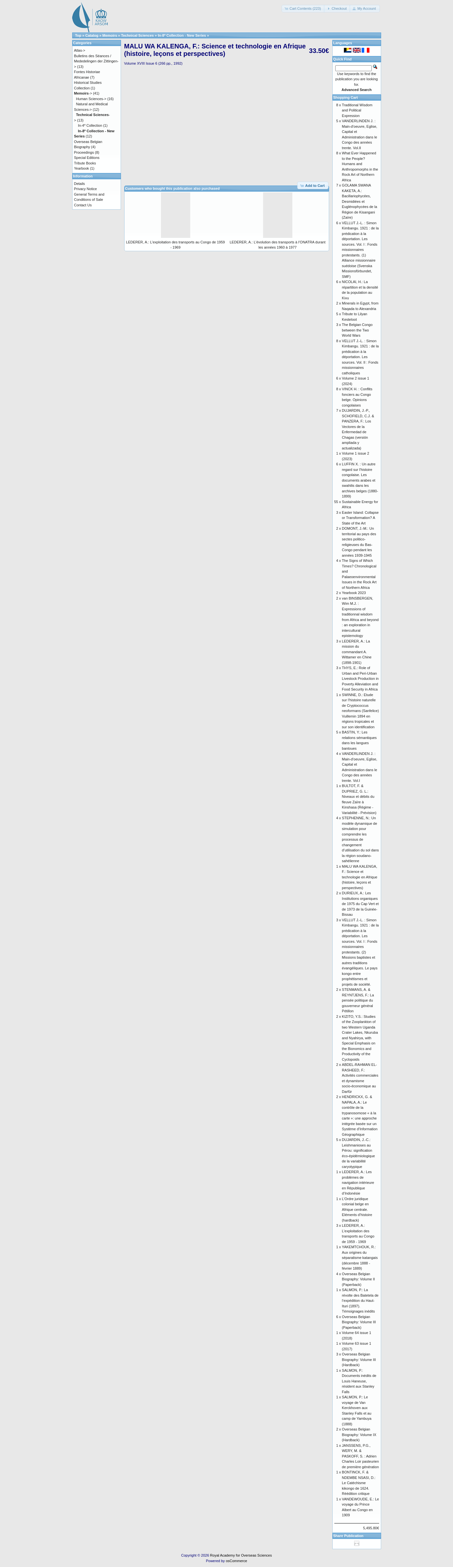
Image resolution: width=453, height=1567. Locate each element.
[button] (303, 8)
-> (83, 93)
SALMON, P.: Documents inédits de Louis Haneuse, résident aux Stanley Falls (359, 1381)
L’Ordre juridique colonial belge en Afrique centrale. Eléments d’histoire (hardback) (357, 1209)
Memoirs (109, 35)
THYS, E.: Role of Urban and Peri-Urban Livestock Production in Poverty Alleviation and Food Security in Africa (360, 678)
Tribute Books (85, 163)
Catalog (91, 35)
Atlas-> (80, 50)
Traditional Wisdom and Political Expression (357, 110)
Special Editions (87, 158)
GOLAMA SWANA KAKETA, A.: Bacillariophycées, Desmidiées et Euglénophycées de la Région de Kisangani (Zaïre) (359, 201)
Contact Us (83, 205)
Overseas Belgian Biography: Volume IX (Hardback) (359, 1434)
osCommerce (236, 1561)
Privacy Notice (85, 189)
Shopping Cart (345, 97)
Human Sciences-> (91, 99)
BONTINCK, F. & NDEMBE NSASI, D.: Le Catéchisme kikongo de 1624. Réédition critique (358, 1483)
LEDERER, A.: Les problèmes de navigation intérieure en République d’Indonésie (358, 1182)
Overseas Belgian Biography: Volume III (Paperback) (359, 1322)
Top (78, 35)
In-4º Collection (90, 125)
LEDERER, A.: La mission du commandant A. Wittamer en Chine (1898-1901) (356, 652)
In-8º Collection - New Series (182, 35)
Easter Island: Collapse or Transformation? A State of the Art (360, 518)
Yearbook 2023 (354, 593)
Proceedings (84, 152)
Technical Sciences (137, 35)
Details (79, 184)
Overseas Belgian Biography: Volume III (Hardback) (359, 1359)
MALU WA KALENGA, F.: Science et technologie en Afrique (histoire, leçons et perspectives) (359, 877)
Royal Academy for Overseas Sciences (241, 1555)
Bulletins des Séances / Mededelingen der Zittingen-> (96, 61)
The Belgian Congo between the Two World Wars (357, 330)
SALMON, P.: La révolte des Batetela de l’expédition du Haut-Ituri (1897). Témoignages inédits (360, 1300)
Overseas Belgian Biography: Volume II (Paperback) (358, 1279)
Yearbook (81, 168)
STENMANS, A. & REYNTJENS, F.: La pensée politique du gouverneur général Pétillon (358, 1000)
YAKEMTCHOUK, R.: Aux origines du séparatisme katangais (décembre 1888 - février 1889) (360, 1257)
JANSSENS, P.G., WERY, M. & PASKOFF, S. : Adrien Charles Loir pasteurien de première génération (360, 1456)
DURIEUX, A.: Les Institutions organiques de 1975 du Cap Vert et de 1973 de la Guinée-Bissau (360, 903)
